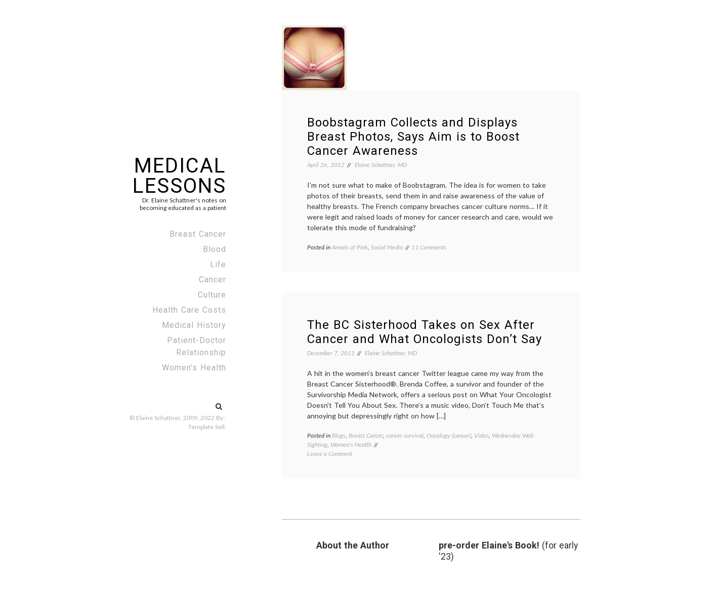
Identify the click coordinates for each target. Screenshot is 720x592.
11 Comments (428, 247)
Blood (214, 249)
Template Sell (206, 427)
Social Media (387, 247)
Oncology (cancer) (449, 435)
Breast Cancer (198, 234)
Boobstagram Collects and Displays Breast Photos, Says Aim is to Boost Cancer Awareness (413, 136)
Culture (212, 295)
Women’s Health (194, 367)
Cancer (212, 279)
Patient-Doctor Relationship (196, 346)
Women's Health (350, 444)
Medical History (194, 325)
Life (218, 264)
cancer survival (404, 435)
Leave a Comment (329, 453)
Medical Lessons (179, 176)
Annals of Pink (350, 247)
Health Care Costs (189, 310)
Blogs (339, 435)
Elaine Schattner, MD (381, 164)
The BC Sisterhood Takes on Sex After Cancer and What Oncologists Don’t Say (424, 332)
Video (481, 435)
